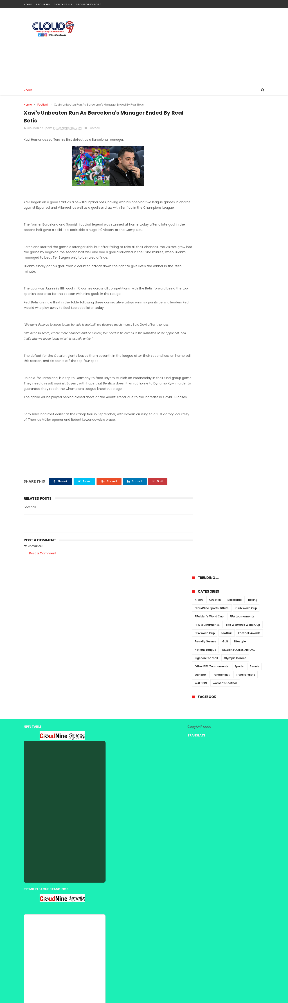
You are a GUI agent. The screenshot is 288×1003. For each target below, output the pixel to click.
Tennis (254, 207)
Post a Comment (42, 564)
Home (28, 4)
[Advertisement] (182, 46)
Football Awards (249, 174)
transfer (200, 215)
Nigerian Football (206, 199)
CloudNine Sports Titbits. (212, 149)
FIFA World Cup (205, 174)
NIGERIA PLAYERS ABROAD (239, 190)
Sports (239, 207)
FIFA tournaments (242, 157)
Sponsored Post (88, 4)
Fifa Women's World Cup (243, 165)
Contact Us (63, 4)
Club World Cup (246, 149)
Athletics (215, 140)
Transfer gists (245, 215)
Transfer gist (221, 215)
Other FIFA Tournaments (212, 207)
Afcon (199, 140)
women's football (225, 224)
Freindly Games (205, 182)
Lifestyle (240, 182)
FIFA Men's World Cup (209, 157)
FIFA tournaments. (207, 165)
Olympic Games (235, 199)
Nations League (205, 190)
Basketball (234, 140)
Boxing (252, 140)
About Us (43, 4)
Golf (225, 182)
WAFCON (201, 224)
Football (42, 104)
